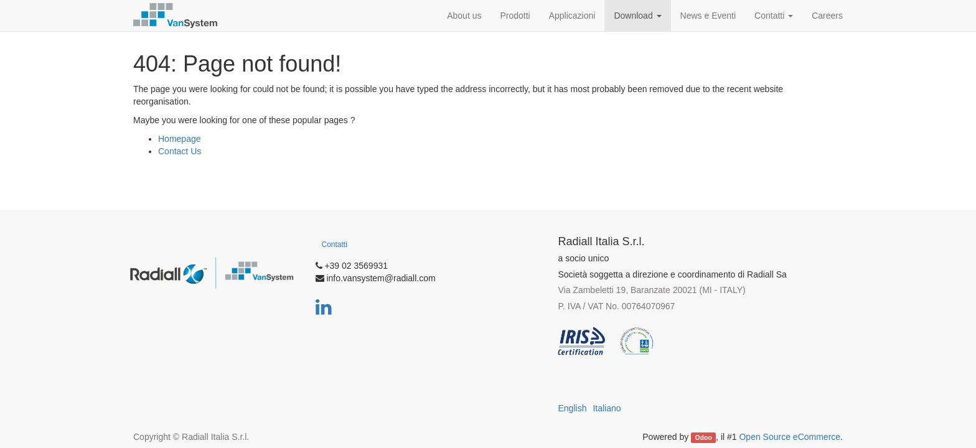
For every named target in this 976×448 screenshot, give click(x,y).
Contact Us (179, 151)
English (572, 408)
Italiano (607, 408)
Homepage (179, 139)
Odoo (703, 437)
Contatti (334, 244)
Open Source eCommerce (789, 437)
